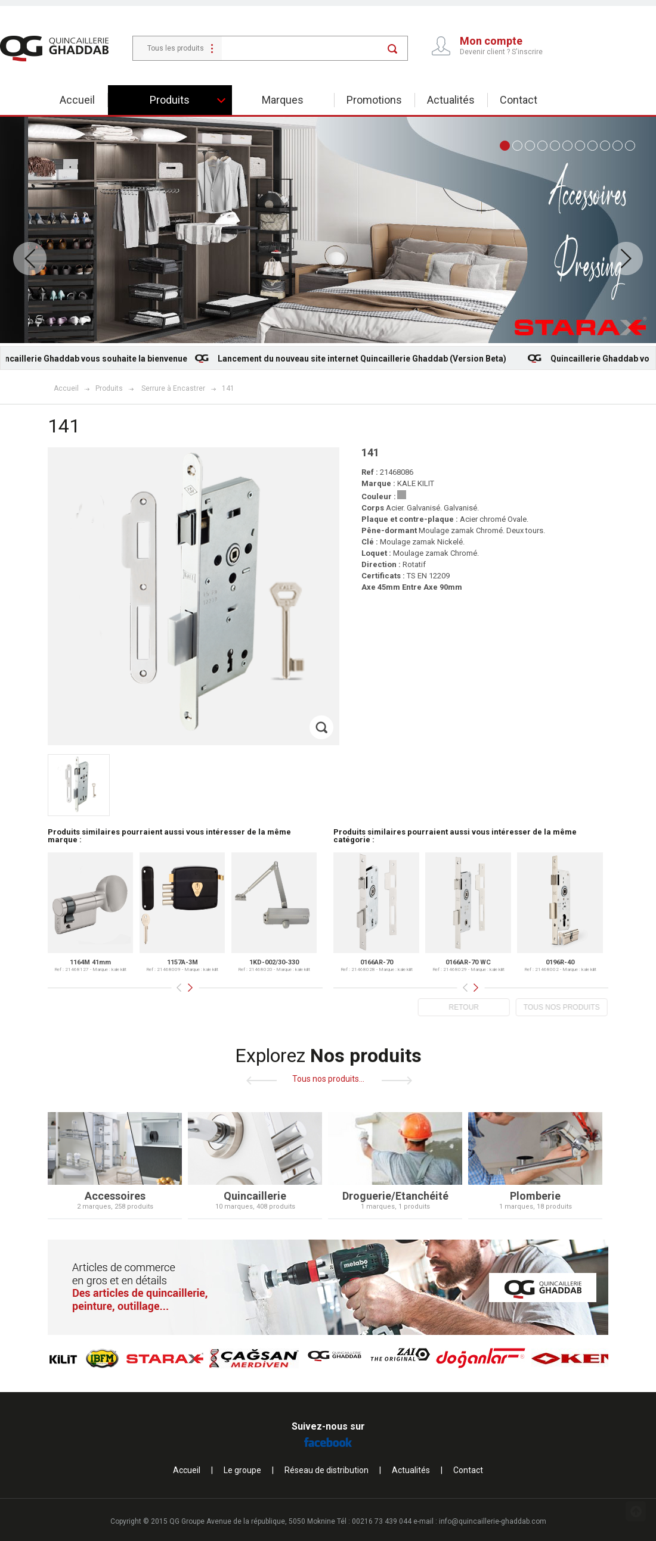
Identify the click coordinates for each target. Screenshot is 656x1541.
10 (617, 146)
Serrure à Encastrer (173, 388)
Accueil (77, 100)
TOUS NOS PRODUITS (554, 1007)
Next (626, 258)
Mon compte (491, 41)
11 (630, 146)
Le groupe (242, 1470)
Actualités (451, 100)
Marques (283, 100)
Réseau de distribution (326, 1470)
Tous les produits (175, 48)
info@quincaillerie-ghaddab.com (492, 1521)
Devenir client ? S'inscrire (501, 51)
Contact (518, 100)
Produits (170, 100)
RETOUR (456, 1007)
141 (228, 388)
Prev (30, 258)
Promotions (374, 100)
